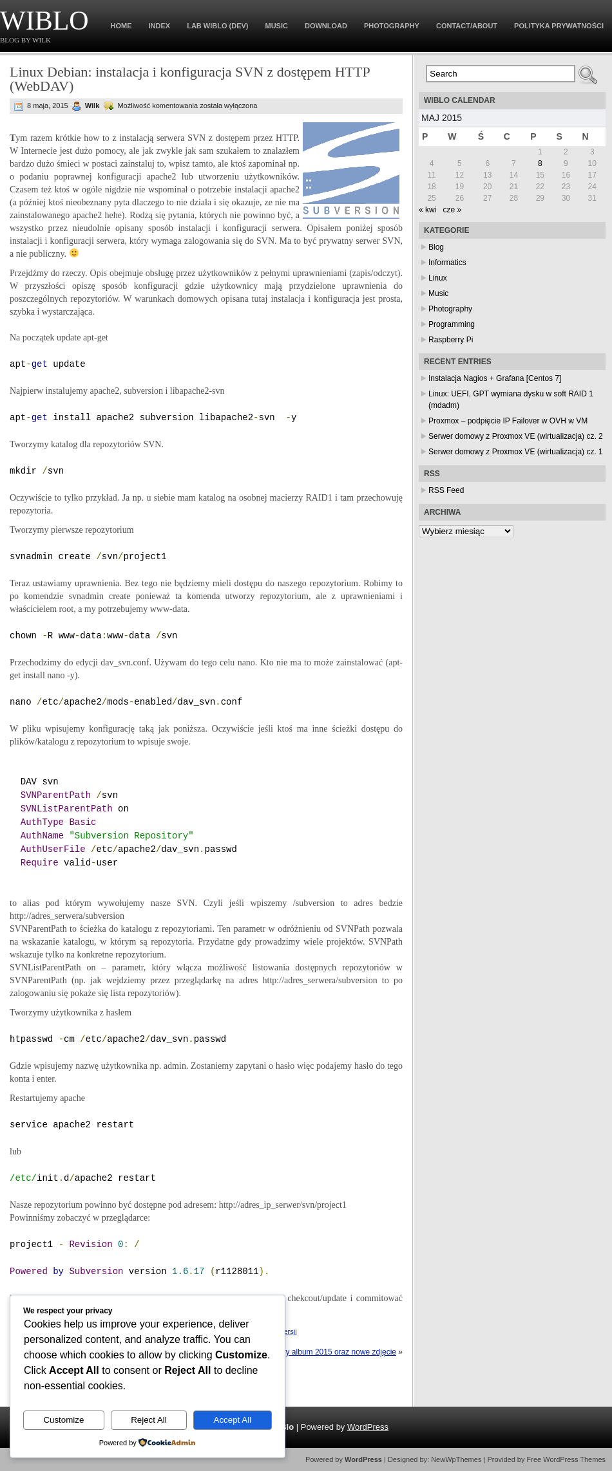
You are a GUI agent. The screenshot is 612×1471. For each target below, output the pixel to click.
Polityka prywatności (559, 26)
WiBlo (44, 20)
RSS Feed (446, 490)
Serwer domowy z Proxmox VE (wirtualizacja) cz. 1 (515, 451)
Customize (63, 1420)
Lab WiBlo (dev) (217, 26)
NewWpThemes (456, 1459)
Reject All (149, 1420)
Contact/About (466, 26)
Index (160, 26)
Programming (451, 324)
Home (121, 26)
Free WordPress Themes (566, 1459)
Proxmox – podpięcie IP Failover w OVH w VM (508, 420)
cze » (452, 209)
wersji (288, 1331)
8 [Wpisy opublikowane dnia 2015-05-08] (540, 163)
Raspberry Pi (450, 339)
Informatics (447, 262)
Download (326, 26)
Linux (437, 277)
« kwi (427, 209)
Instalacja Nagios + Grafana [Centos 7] (494, 378)
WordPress (367, 1427)
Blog (436, 247)
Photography (391, 26)
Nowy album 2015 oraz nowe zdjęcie (333, 1351)
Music (276, 26)
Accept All (233, 1420)
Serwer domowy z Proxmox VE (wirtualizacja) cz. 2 (515, 436)
